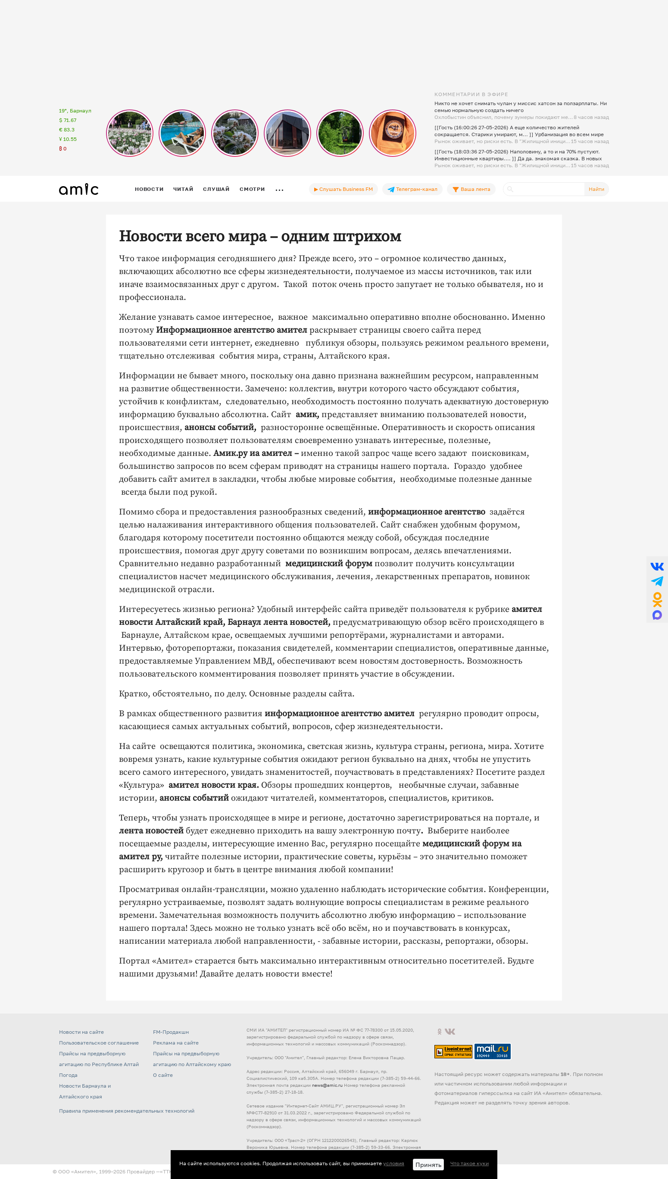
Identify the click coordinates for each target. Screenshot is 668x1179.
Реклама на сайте (176, 1042)
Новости (149, 189)
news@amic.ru (327, 1085)
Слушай (216, 189)
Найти (596, 189)
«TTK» (167, 1171)
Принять (428, 1164)
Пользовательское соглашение (99, 1042)
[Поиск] (543, 189)
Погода (68, 1075)
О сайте (163, 1075)
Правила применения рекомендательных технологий (126, 1110)
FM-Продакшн (171, 1032)
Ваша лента (471, 189)
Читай (183, 189)
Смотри (252, 189)
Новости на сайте (81, 1032)
